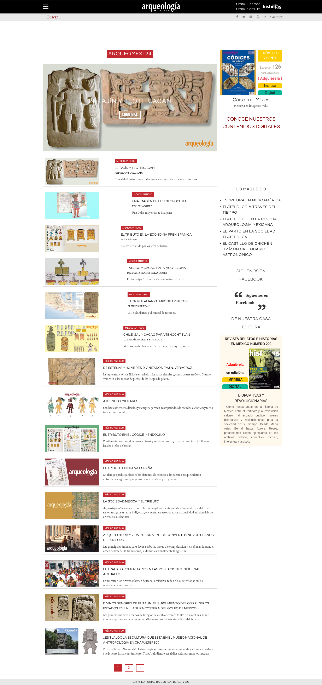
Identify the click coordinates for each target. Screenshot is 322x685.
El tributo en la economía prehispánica (156, 234)
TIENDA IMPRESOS (248, 5)
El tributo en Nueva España (127, 468)
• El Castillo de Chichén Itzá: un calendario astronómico (246, 249)
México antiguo (125, 161)
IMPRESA (235, 379)
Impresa (270, 86)
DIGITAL (235, 386)
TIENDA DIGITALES (248, 10)
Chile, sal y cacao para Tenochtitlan (156, 334)
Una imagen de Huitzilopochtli (159, 201)
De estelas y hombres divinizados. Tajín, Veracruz (147, 367)
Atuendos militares (120, 401)
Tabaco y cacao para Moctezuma (156, 268)
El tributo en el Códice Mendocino (134, 434)
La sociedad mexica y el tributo (131, 501)
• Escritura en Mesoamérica (250, 200)
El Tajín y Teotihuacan (130, 101)
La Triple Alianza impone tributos (158, 301)
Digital (270, 93)
